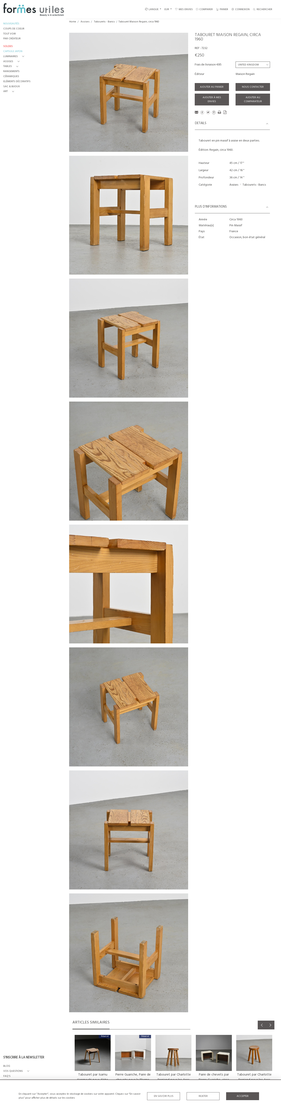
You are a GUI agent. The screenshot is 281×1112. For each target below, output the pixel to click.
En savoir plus (163, 1096)
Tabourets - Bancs (104, 22)
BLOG (6, 1066)
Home (72, 22)
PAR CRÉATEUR (12, 39)
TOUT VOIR (9, 34)
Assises (85, 22)
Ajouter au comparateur (253, 99)
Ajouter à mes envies (212, 99)
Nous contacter (253, 87)
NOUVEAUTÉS (11, 24)
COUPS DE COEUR (13, 29)
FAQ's (7, 1076)
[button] (14, 56)
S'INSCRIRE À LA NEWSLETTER (23, 1058)
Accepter (243, 1096)
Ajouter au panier (211, 87)
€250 (199, 55)
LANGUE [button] (151, 9)
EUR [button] (167, 9)
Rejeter (203, 1096)
